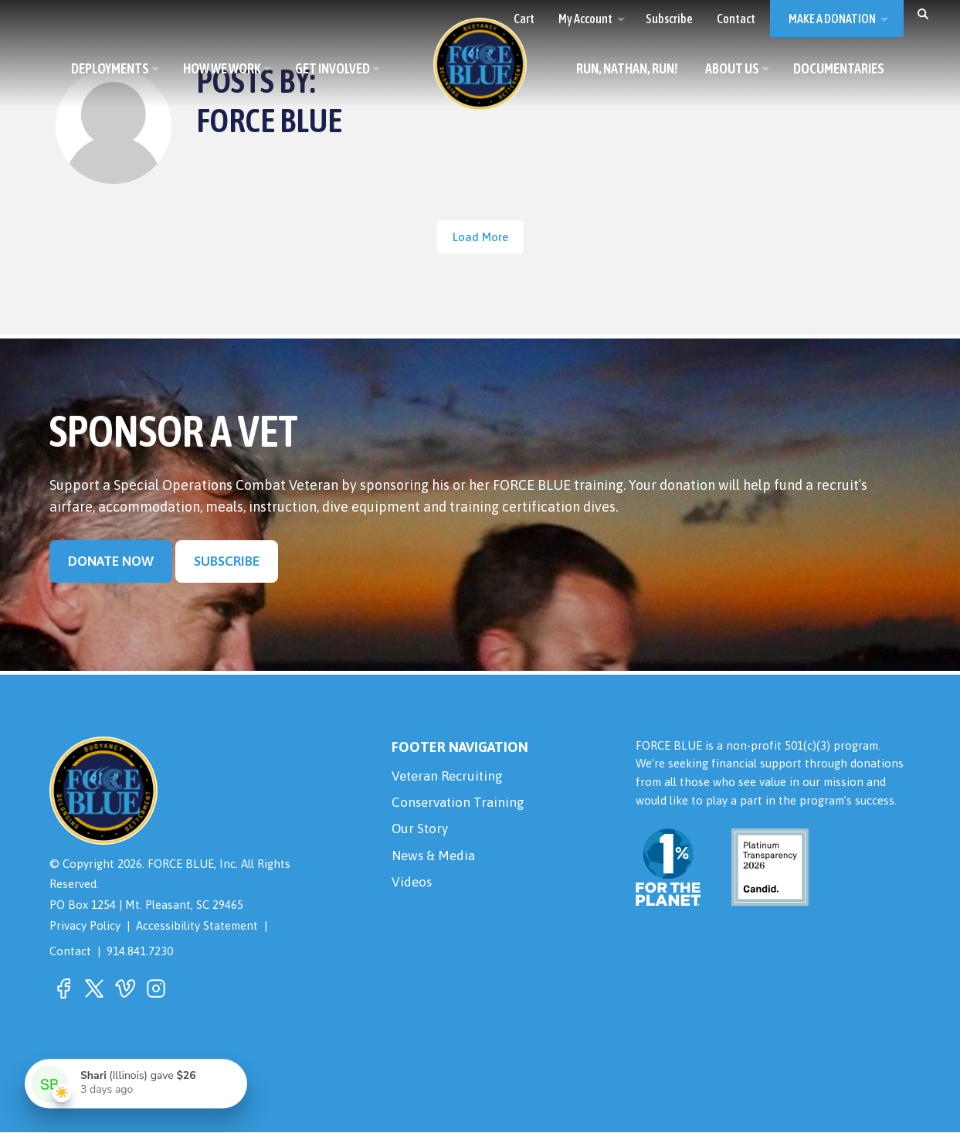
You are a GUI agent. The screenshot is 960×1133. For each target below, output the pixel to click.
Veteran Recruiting (450, 777)
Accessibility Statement (197, 926)
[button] (923, 13)
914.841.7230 (140, 951)
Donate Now (111, 561)
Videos (412, 888)
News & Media (436, 860)
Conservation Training (460, 805)
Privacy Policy (84, 926)
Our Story (421, 833)
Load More (480, 236)
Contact (70, 951)
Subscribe (230, 561)
